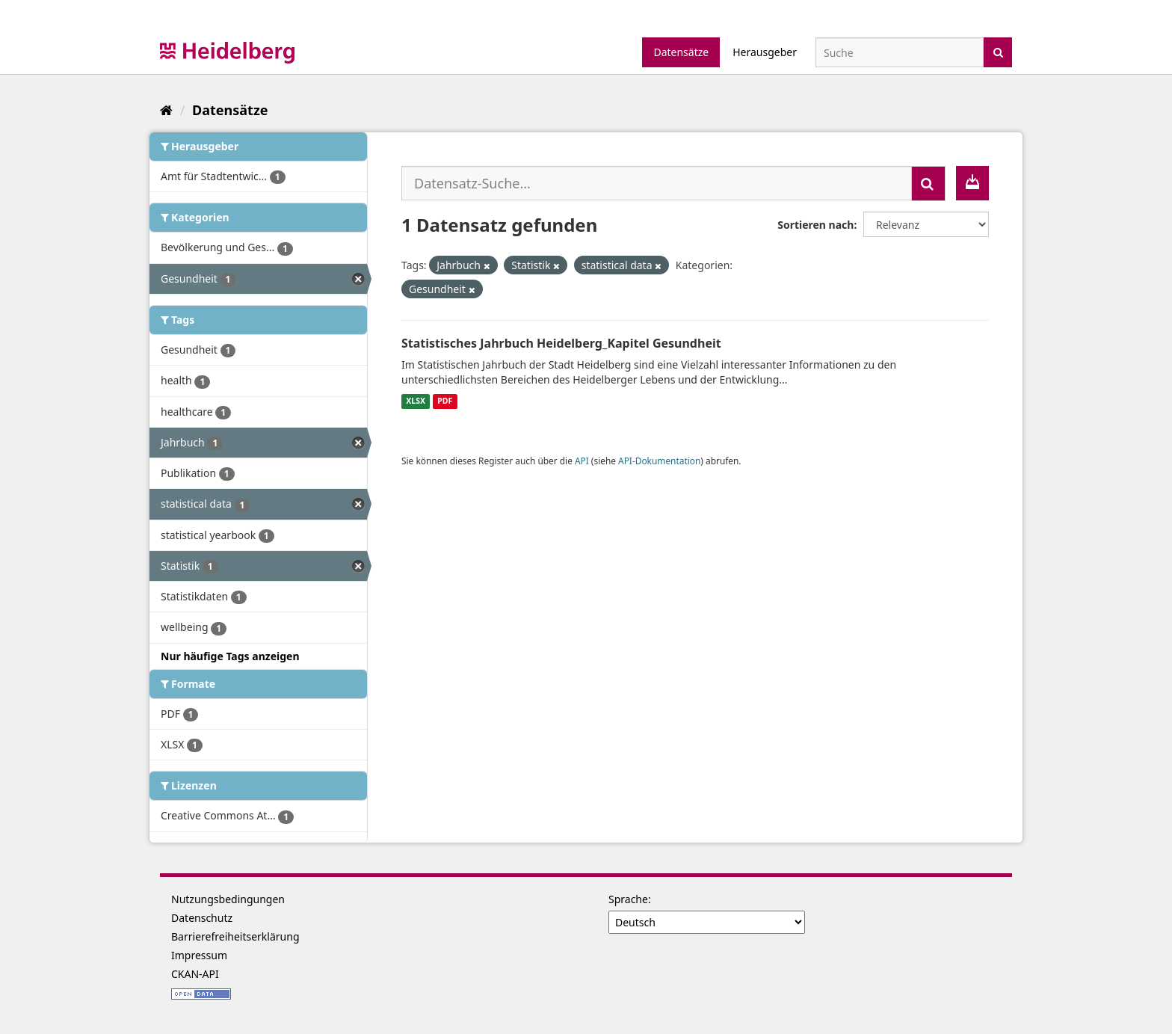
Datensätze (681, 52)
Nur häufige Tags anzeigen (230, 656)
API (582, 461)
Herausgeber (764, 52)
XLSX (415, 401)
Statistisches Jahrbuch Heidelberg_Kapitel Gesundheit (561, 343)
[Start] (166, 110)
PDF (444, 401)
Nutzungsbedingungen (228, 899)
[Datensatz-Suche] (899, 52)
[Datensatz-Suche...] (656, 183)
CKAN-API (195, 974)
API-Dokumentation (659, 461)
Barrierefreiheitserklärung (235, 936)
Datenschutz (201, 918)
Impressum (199, 955)
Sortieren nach (815, 225)
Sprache (628, 899)
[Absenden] (998, 51)
